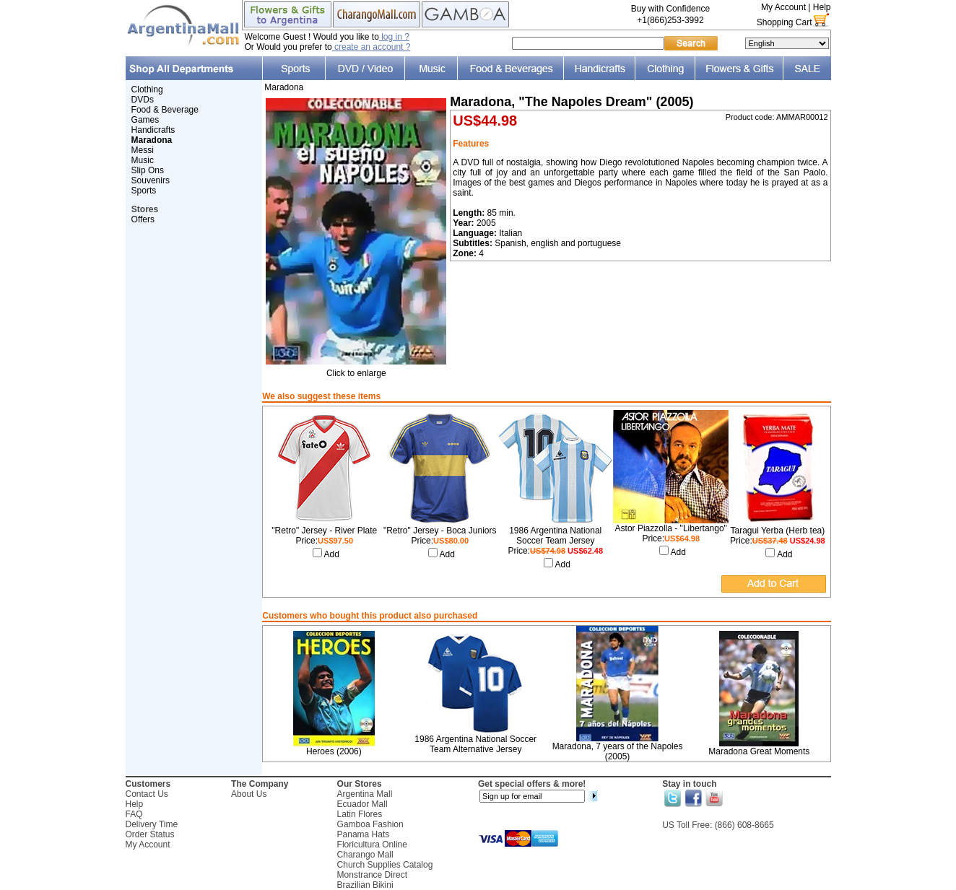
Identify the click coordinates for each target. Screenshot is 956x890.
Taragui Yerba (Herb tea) (777, 530)
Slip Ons (147, 170)
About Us (248, 794)
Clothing (147, 89)
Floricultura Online (372, 844)
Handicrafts (153, 130)
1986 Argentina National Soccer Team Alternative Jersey (475, 744)
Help (822, 7)
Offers (143, 219)
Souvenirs (150, 180)
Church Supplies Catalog (385, 865)
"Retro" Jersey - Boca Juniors (440, 530)
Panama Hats (363, 834)
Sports (144, 191)
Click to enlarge (356, 369)
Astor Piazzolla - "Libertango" (671, 528)
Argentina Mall (365, 794)
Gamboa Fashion (370, 824)
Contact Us (147, 794)
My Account (783, 7)
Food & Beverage (165, 110)
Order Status (150, 834)
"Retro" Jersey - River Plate (324, 530)
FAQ (134, 814)
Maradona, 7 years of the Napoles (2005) (617, 751)
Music (142, 160)
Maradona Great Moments (758, 751)
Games (145, 120)
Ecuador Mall (362, 804)
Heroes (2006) (334, 751)
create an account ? (371, 47)
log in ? (394, 37)
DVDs (142, 100)
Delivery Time (152, 824)
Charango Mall (365, 855)
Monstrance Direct (372, 875)
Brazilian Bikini (365, 885)
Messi (142, 150)
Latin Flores (360, 814)
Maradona (283, 87)
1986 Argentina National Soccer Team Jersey (555, 535)
